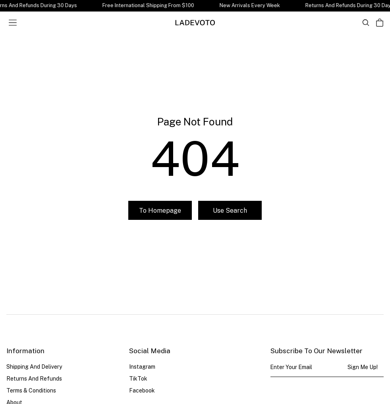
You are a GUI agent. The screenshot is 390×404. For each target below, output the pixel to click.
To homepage (160, 210)
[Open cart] (380, 23)
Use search (230, 210)
